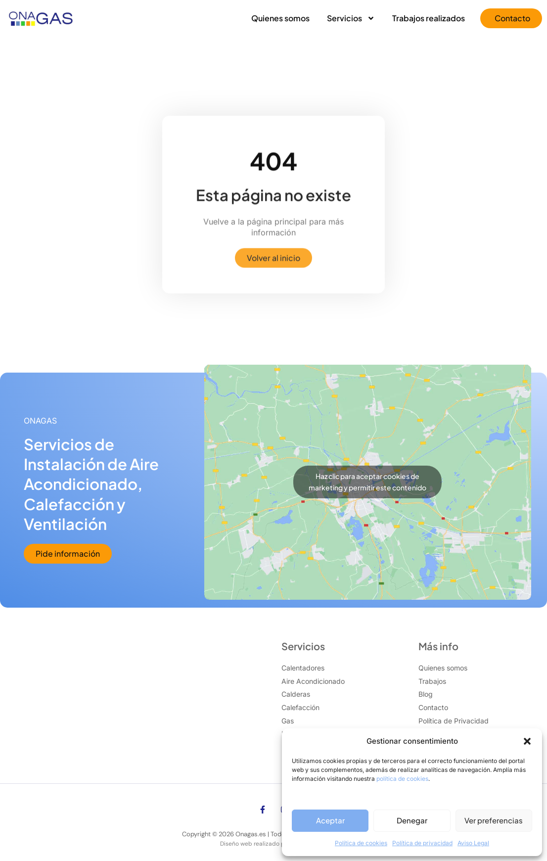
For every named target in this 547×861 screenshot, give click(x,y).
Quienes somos (280, 18)
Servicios (351, 18)
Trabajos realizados (428, 18)
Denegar (412, 820)
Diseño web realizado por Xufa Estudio (273, 844)
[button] (527, 741)
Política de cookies (361, 843)
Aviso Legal (473, 843)
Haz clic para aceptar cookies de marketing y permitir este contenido (367, 482)
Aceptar (330, 820)
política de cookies (402, 778)
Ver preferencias (493, 820)
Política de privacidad (422, 843)
